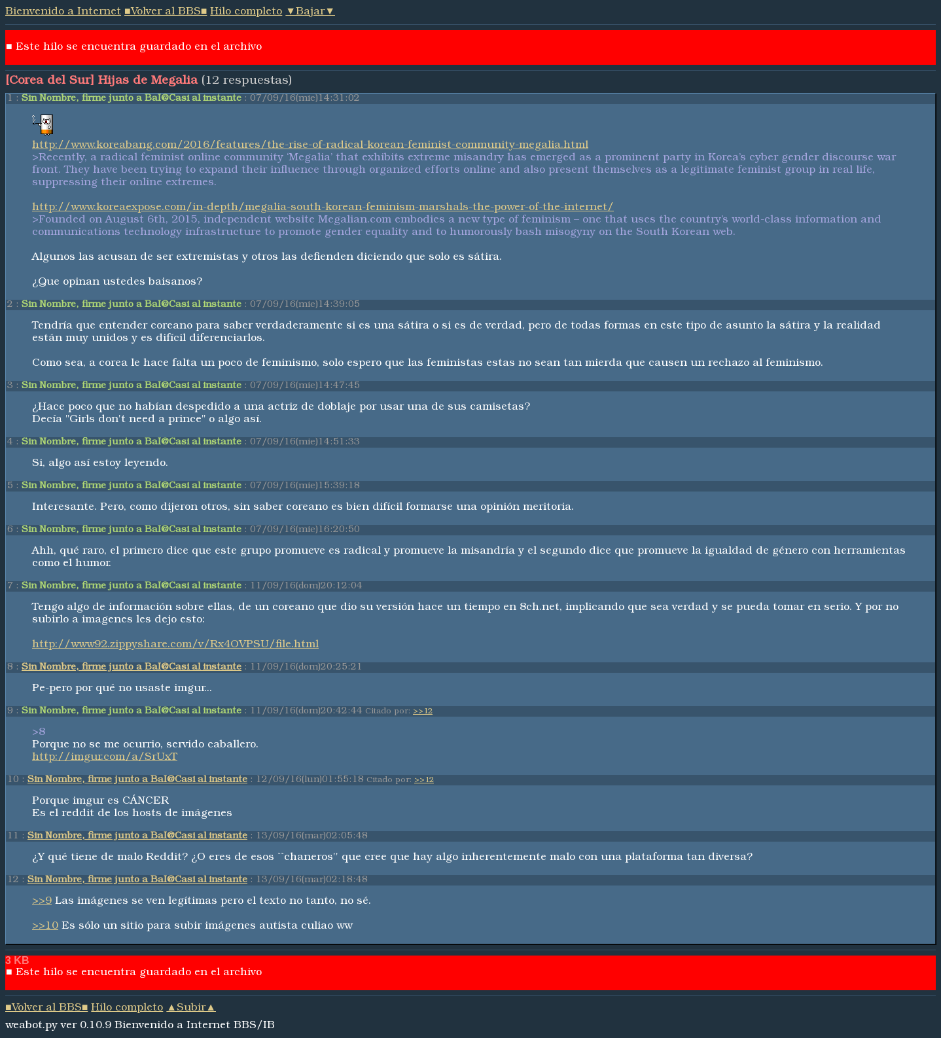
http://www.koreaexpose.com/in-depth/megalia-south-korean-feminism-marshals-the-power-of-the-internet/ (323, 208)
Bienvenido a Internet (63, 12)
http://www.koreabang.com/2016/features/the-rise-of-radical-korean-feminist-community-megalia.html (310, 146)
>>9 (42, 902)
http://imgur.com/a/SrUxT (104, 758)
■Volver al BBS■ (165, 12)
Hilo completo (246, 12)
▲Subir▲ (191, 1008)
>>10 (45, 927)
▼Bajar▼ (310, 12)
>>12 (423, 712)
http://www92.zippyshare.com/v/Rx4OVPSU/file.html (175, 645)
